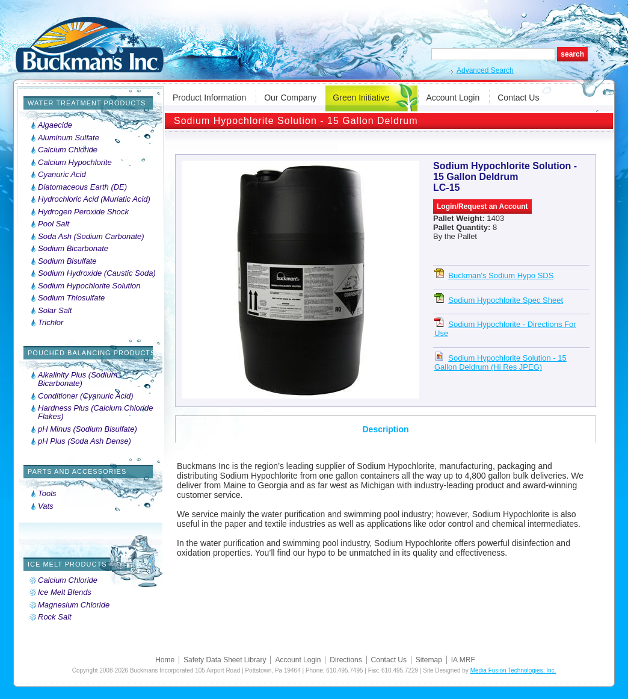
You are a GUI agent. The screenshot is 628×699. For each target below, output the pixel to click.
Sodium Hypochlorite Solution (89, 286)
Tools (47, 493)
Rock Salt (55, 617)
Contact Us (518, 97)
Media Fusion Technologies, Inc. (513, 670)
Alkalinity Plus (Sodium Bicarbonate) (77, 379)
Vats (46, 506)
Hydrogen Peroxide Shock (83, 212)
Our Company (290, 97)
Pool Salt (53, 224)
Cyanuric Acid (62, 174)
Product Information (209, 97)
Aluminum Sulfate (68, 138)
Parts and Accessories (77, 471)
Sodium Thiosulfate (71, 298)
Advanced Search (485, 70)
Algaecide (55, 125)
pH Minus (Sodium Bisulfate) (87, 429)
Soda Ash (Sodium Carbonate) (91, 236)
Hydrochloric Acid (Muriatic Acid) (94, 199)
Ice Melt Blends (64, 592)
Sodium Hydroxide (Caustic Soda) (97, 273)
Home (164, 660)
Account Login (453, 97)
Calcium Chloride (67, 150)
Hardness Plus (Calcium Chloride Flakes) (95, 412)
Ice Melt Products (67, 564)
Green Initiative (361, 97)
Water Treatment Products (87, 103)
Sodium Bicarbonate (73, 248)
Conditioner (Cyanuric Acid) (85, 396)
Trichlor (50, 322)
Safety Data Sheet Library (224, 660)
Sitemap (429, 660)
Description (385, 429)
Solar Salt (55, 310)
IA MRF (463, 660)
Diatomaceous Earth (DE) (82, 187)
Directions (346, 660)
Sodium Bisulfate (67, 261)
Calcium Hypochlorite (75, 162)
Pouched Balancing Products (91, 352)
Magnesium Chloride (73, 605)
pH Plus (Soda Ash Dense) (84, 441)
